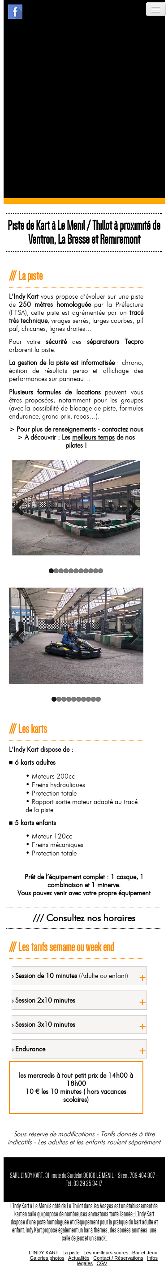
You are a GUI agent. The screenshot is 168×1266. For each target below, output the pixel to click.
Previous (22, 508)
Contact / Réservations (118, 1258)
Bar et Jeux (144, 1252)
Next (130, 508)
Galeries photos (47, 1258)
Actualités (79, 1258)
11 (100, 570)
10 (95, 570)
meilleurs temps (93, 437)
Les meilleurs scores (105, 1252)
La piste (71, 1252)
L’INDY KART (43, 1252)
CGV (102, 1263)
